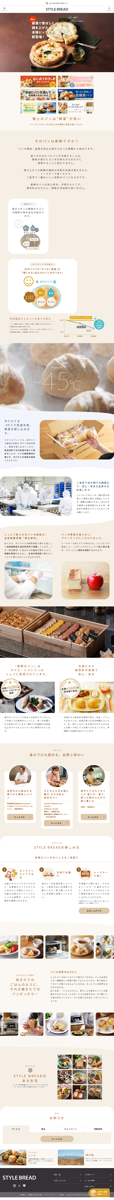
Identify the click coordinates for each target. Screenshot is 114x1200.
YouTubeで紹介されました (58, 3)
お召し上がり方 (94, 910)
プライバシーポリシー (50, 1195)
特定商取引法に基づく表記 (35, 1195)
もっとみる (57, 1138)
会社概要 (61, 1195)
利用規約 (22, 1195)
